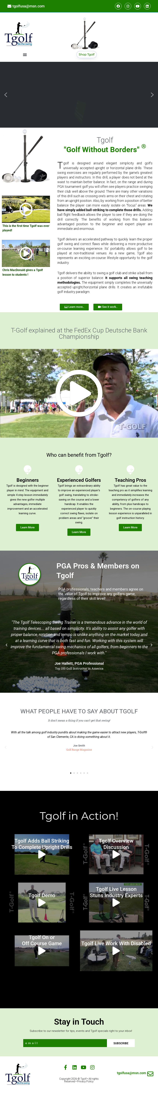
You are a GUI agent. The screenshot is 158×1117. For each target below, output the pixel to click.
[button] (25, 54)
